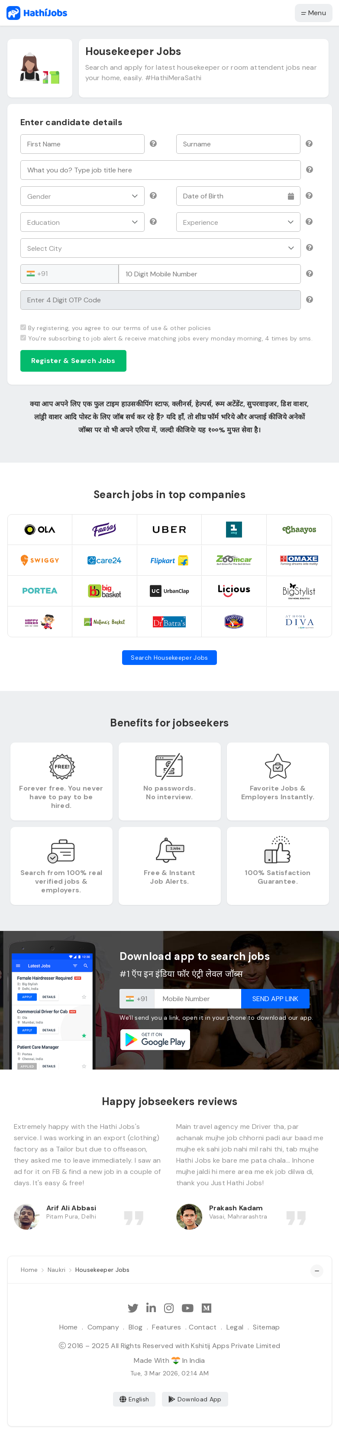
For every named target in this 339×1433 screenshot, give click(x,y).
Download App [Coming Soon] (195, 1399)
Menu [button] (313, 12)
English (134, 1399)
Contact (202, 1327)
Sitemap (266, 1327)
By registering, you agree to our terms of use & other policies (115, 328)
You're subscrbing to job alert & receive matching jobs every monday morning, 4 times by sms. (166, 338)
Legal (235, 1327)
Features (166, 1327)
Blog (135, 1327)
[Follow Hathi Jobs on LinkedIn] (151, 1308)
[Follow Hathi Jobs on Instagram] (169, 1308)
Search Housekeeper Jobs (169, 657)
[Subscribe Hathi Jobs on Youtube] (187, 1308)
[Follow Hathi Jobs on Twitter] (133, 1308)
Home (68, 1327)
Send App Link (275, 998)
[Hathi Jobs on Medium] (206, 1308)
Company (103, 1327)
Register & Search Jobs (73, 360)
